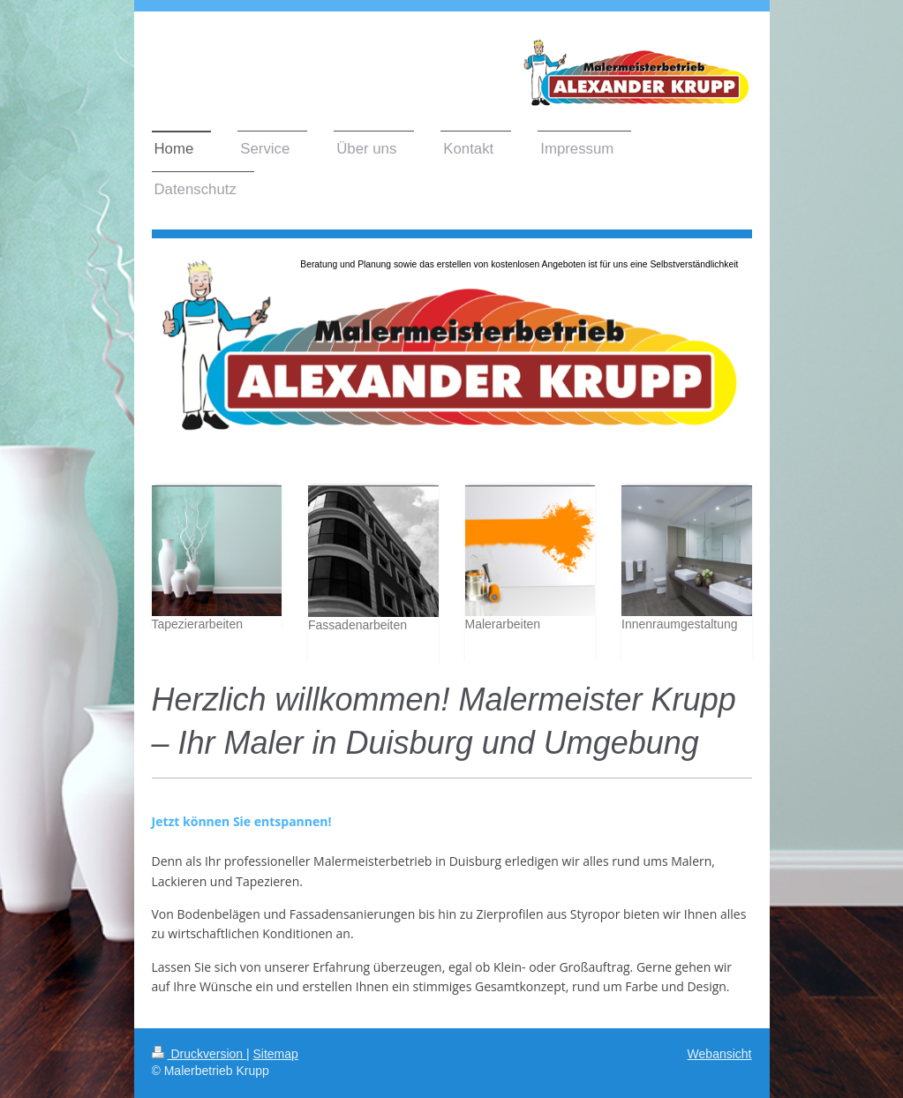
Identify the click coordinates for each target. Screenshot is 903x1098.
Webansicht (720, 1054)
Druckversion (199, 1054)
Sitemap (275, 1054)
